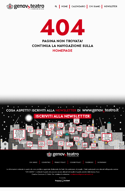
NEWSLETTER (110, 6)
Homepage (62, 50)
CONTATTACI (46, 162)
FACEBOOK (89, 162)
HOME (64, 6)
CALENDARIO (78, 6)
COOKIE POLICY (75, 162)
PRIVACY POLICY (60, 162)
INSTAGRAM (102, 162)
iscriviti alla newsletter (63, 116)
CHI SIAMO (94, 6)
